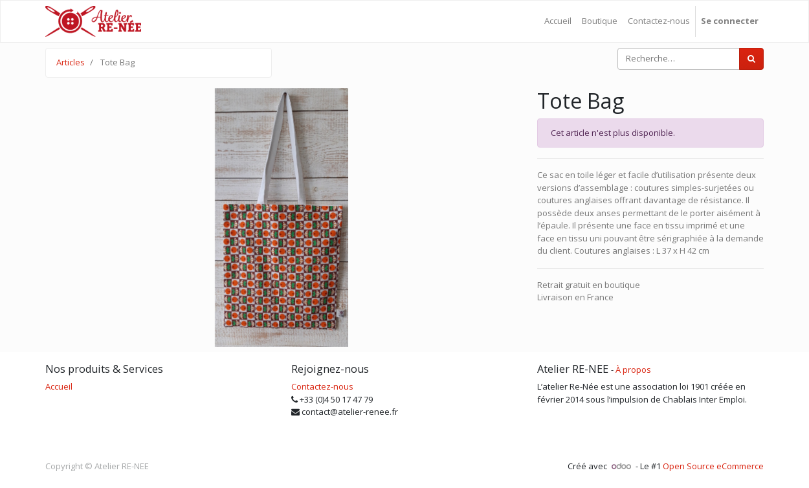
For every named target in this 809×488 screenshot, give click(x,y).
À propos (633, 369)
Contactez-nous (322, 386)
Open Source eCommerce (713, 466)
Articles (70, 62)
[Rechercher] (751, 59)
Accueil (58, 386)
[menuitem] (558, 21)
